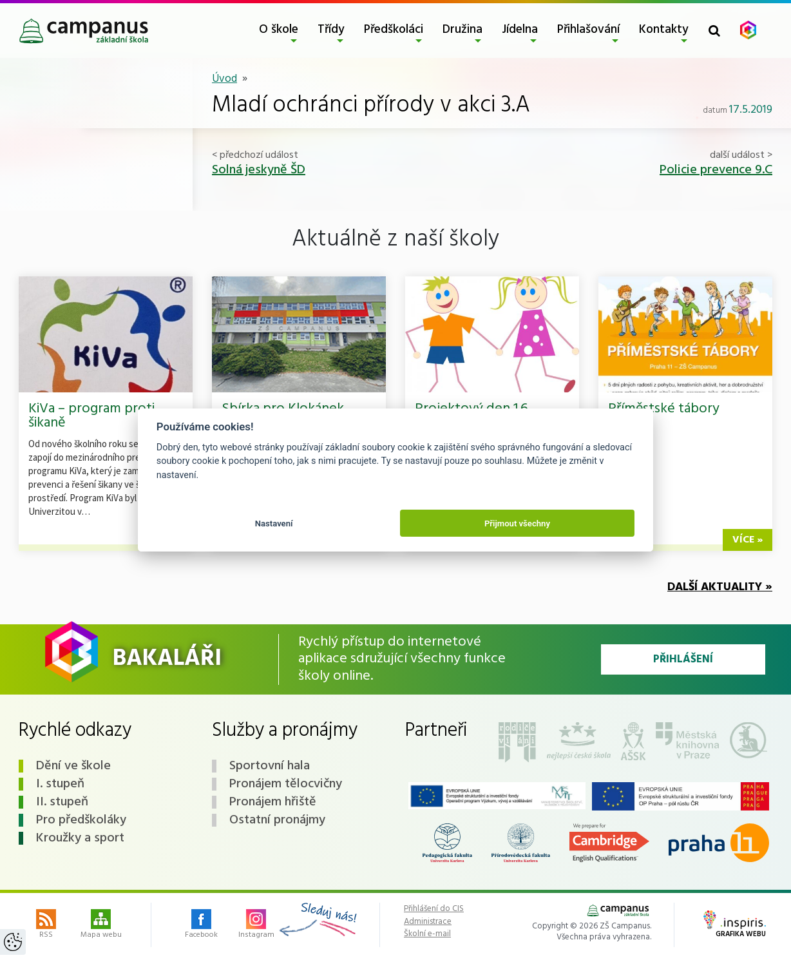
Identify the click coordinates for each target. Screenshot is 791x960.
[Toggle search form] (714, 30)
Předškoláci (393, 29)
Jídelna (520, 29)
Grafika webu (734, 925)
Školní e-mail (427, 934)
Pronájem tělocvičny (285, 784)
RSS (46, 925)
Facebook (201, 925)
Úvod (224, 79)
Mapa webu (101, 925)
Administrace (428, 922)
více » (747, 540)
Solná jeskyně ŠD (258, 170)
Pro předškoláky (81, 820)
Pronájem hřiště (272, 802)
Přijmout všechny (517, 523)
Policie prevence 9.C (716, 170)
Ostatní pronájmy (277, 820)
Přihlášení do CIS (434, 909)
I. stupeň (60, 784)
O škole (278, 29)
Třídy (331, 29)
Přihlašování (588, 29)
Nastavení (274, 523)
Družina (462, 29)
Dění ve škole (73, 766)
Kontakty (664, 29)
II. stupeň (62, 802)
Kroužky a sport (80, 838)
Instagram (256, 925)
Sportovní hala (269, 766)
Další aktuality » (719, 587)
